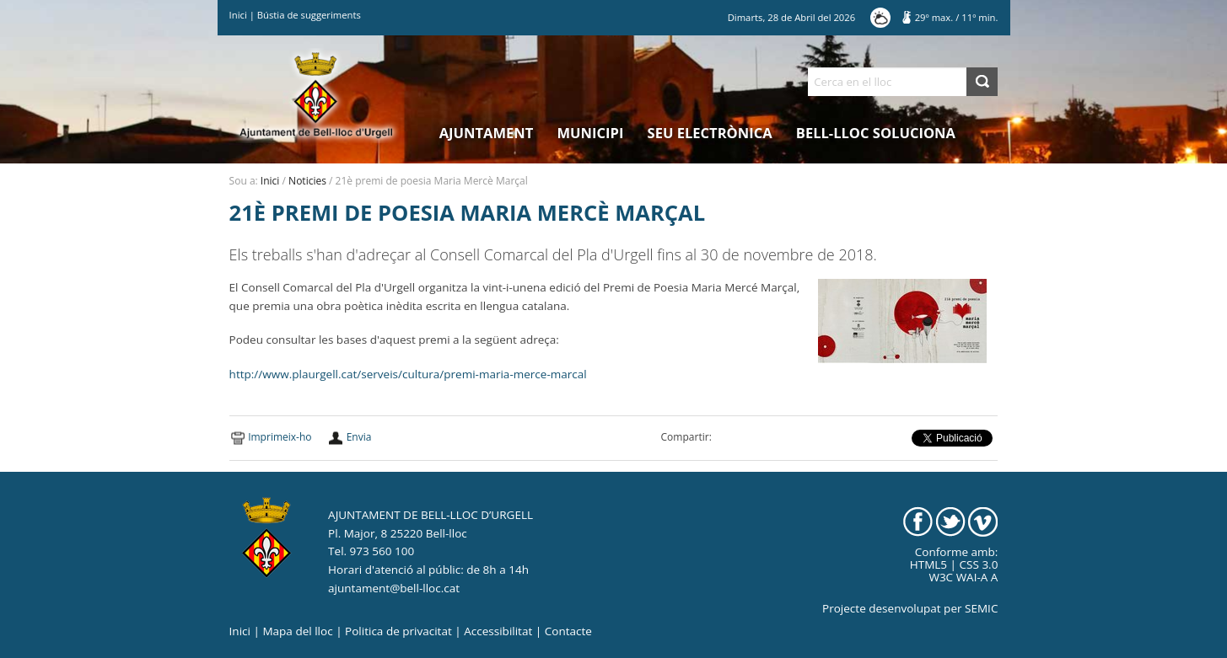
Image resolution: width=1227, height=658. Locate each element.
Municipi (590, 132)
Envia (359, 437)
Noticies (307, 181)
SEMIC (981, 608)
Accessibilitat (498, 631)
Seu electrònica (710, 132)
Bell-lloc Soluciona (875, 132)
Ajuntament (486, 132)
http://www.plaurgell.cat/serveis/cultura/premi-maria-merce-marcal (408, 374)
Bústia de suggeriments (309, 14)
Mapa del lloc (297, 631)
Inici (238, 14)
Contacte (568, 631)
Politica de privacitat (398, 631)
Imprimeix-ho (279, 437)
